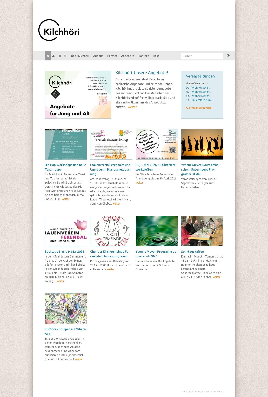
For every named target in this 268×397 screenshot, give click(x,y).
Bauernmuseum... (201, 99)
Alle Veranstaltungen (199, 107)
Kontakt (143, 55)
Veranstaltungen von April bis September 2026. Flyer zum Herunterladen (199, 183)
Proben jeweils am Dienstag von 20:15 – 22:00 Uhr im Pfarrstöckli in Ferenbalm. (110, 265)
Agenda (98, 55)
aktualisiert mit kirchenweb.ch (209, 392)
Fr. (187, 91)
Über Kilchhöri (80, 55)
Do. (188, 87)
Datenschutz (187, 392)
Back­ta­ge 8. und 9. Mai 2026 (64, 251)
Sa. (188, 95)
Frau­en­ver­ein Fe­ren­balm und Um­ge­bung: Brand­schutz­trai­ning (110, 169)
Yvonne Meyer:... (201, 87)
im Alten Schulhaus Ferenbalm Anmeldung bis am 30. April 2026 (156, 178)
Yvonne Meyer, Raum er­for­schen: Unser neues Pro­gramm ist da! (200, 169)
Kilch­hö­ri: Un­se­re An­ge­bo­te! (142, 72)
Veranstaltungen (200, 76)
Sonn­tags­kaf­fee (192, 251)
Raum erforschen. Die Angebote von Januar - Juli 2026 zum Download (155, 265)
